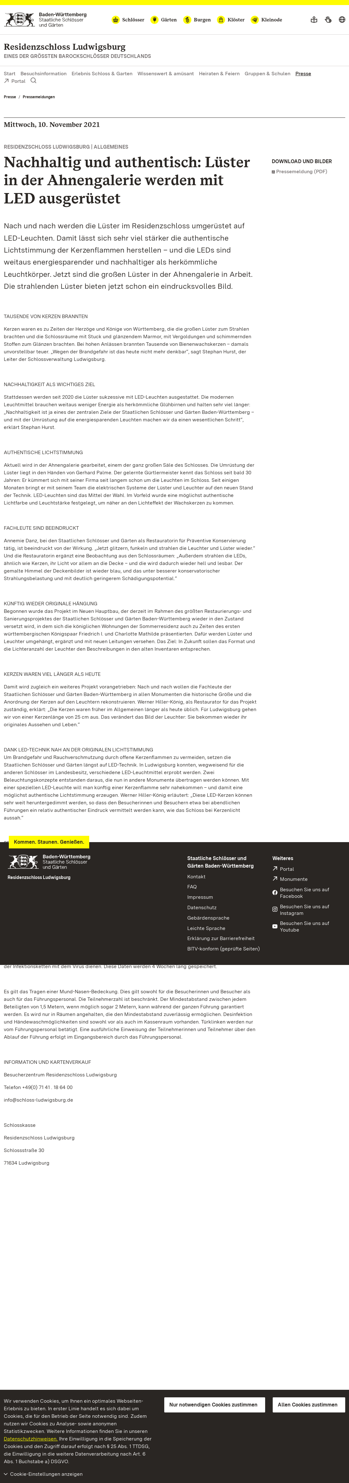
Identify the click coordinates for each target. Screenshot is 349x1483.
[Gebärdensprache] (328, 20)
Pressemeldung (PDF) (301, 171)
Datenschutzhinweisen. (31, 1439)
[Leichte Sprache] (314, 20)
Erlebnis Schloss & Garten (102, 74)
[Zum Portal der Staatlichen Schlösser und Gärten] (45, 20)
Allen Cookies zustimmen (308, 1405)
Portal (15, 81)
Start (9, 74)
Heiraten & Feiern (219, 74)
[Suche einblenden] (33, 80)
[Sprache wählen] (342, 20)
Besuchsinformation (43, 74)
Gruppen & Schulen (267, 74)
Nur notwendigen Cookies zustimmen (213, 1405)
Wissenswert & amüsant (165, 74)
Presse (303, 74)
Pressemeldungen (39, 97)
